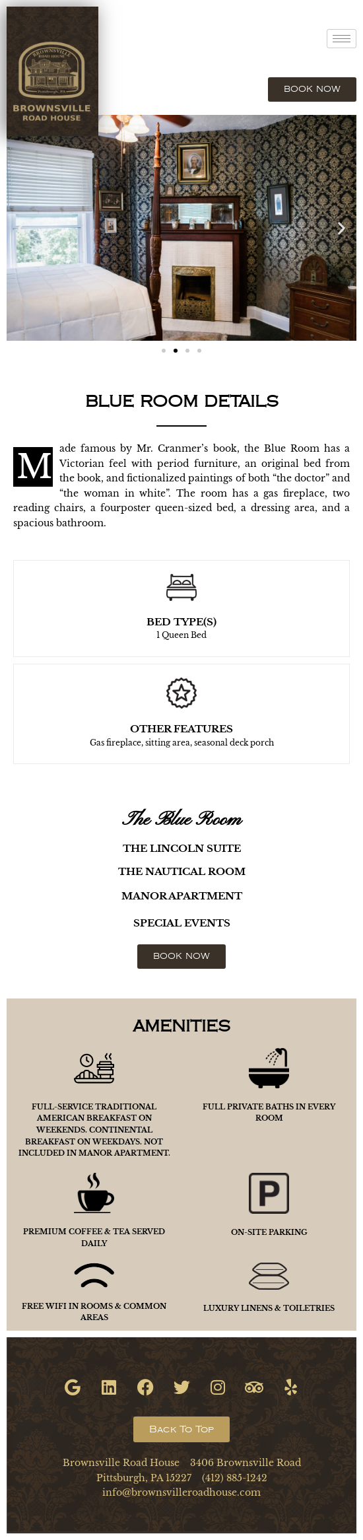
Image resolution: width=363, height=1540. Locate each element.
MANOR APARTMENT (181, 896)
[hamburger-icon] (341, 38)
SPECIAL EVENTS (181, 923)
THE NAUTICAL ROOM (182, 871)
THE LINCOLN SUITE (182, 848)
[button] (21, 227)
